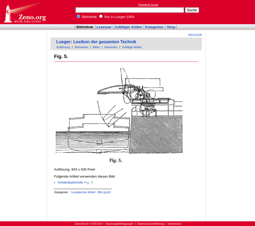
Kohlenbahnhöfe (70, 182)
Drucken (195, 34)
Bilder (96, 47)
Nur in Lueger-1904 (116, 17)
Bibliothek (87, 17)
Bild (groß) (104, 192)
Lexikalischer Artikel (83, 192)
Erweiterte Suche (148, 4)
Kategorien (154, 27)
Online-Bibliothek (24, 12)
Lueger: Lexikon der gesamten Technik (96, 41)
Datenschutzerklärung (150, 223)
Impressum (174, 223)
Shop (171, 27)
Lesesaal (104, 27)
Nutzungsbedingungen (120, 223)
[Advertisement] (231, 12)
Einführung (63, 47)
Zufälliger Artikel (128, 27)
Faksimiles (110, 47)
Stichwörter (81, 47)
